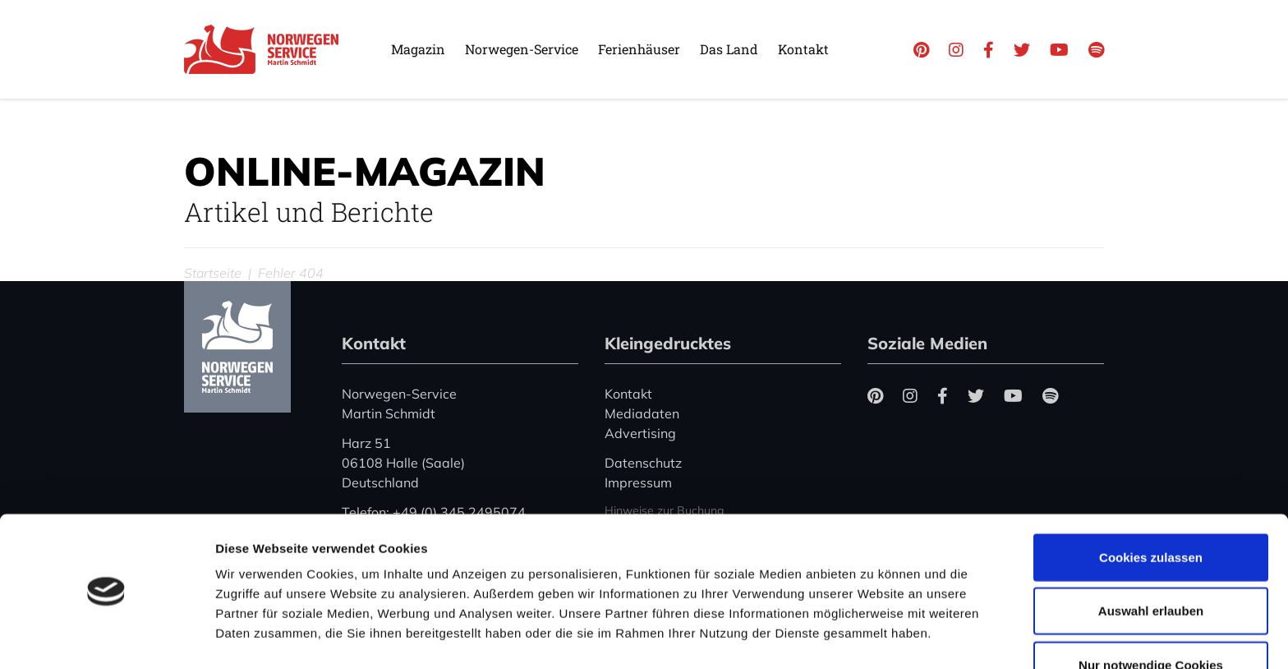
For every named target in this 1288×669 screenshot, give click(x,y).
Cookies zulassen (1151, 507)
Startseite (213, 273)
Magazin (418, 49)
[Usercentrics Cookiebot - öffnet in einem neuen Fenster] (106, 637)
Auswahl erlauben (1150, 562)
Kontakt (803, 49)
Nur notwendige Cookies (1151, 615)
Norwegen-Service (521, 49)
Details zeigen (873, 637)
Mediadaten (642, 413)
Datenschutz (643, 462)
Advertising (640, 433)
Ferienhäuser (639, 49)
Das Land (729, 49)
